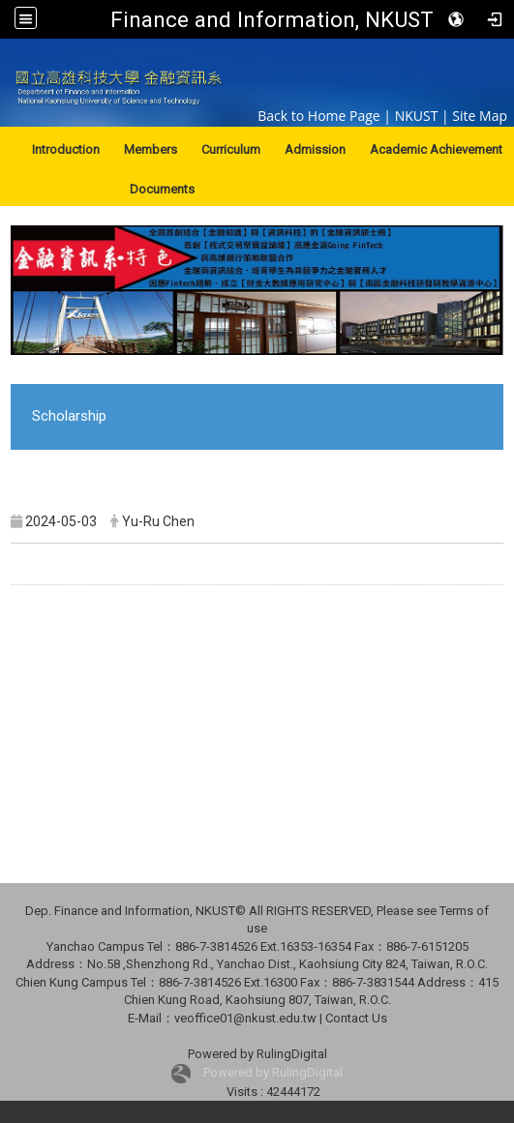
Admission (315, 149)
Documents (162, 189)
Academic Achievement (436, 149)
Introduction (66, 149)
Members (150, 149)
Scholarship (69, 416)
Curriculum (230, 149)
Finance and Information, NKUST (272, 19)
